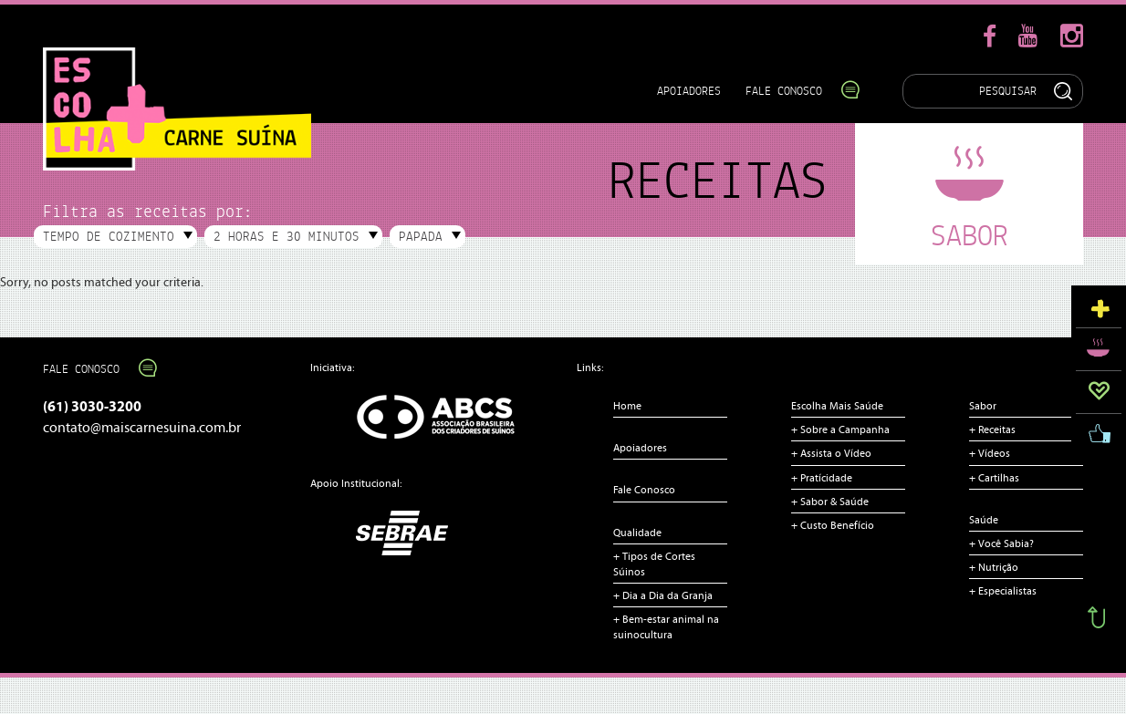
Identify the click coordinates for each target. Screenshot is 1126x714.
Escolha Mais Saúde (837, 405)
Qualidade (637, 532)
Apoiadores (689, 90)
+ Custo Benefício (832, 525)
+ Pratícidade (821, 477)
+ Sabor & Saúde (830, 501)
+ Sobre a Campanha (840, 429)
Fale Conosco (793, 90)
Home (627, 405)
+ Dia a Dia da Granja (663, 595)
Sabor (982, 405)
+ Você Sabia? (1001, 543)
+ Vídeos (989, 453)
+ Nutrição (993, 567)
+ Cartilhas (994, 477)
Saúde (983, 519)
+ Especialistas (1003, 591)
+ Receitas (992, 429)
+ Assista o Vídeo (831, 453)
